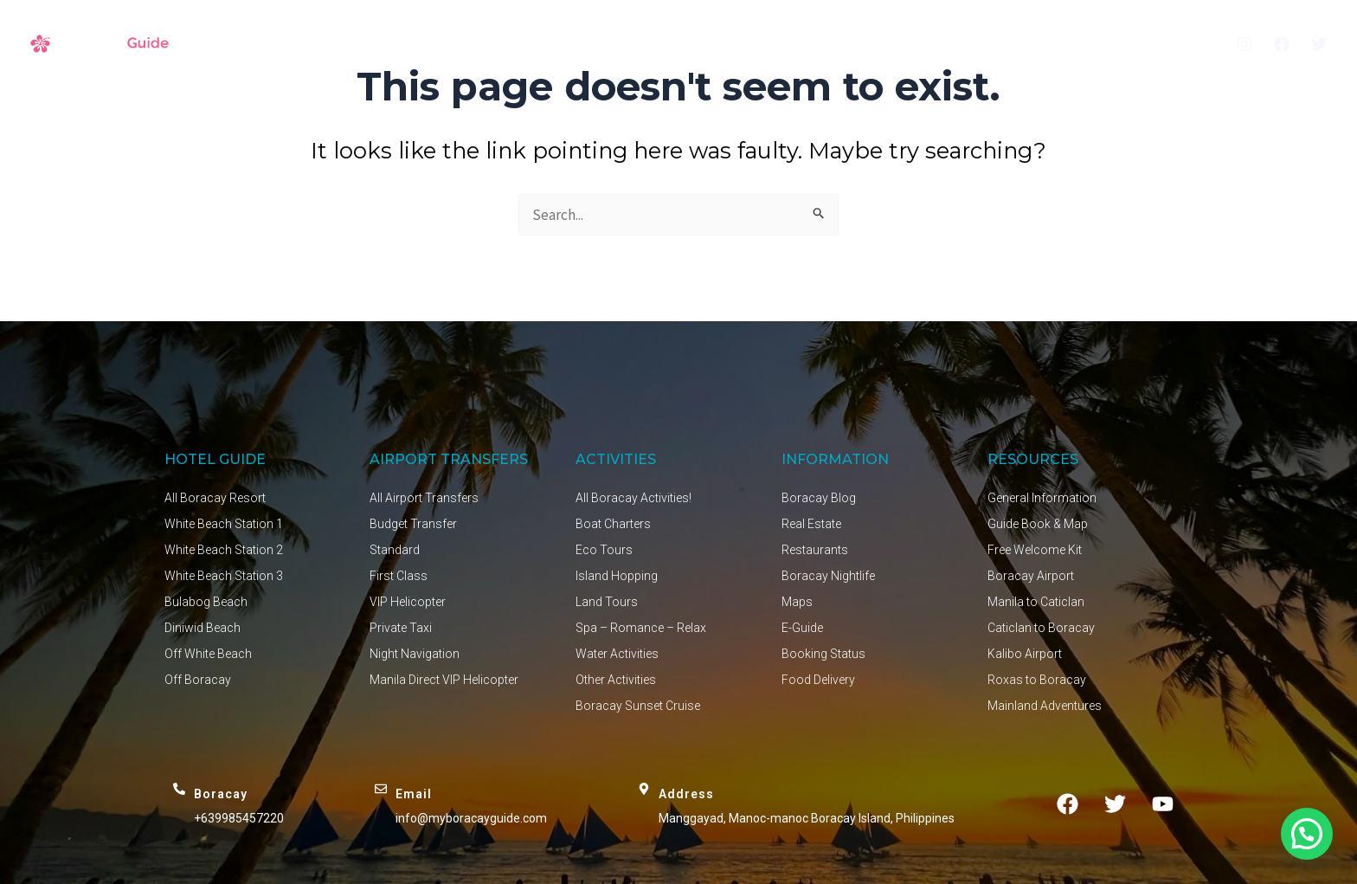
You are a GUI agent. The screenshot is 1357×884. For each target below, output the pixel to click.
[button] (1307, 834)
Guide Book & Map (1037, 524)
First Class (399, 576)
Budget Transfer (413, 524)
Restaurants (814, 550)
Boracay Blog (818, 498)
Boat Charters (613, 524)
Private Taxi (401, 628)
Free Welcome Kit (1034, 550)
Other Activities (616, 680)
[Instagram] (1244, 44)
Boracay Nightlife (828, 576)
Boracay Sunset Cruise (638, 706)
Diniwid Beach (202, 628)
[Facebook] (1281, 44)
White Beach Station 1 (223, 524)
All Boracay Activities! (633, 498)
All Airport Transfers (424, 498)
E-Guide (802, 628)
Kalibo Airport (1024, 654)
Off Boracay (197, 680)
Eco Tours (604, 550)
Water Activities (617, 654)
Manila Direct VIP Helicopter (444, 680)
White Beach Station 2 (223, 550)
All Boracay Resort (215, 498)
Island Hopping (617, 576)
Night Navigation (415, 654)
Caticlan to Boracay (1041, 628)
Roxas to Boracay (1036, 680)
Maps (797, 602)
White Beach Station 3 (223, 576)
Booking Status (823, 654)
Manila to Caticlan (1035, 602)
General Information (1042, 498)
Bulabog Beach (206, 602)
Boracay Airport (1030, 576)
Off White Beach (208, 654)
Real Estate (811, 524)
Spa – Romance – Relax (641, 628)
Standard (395, 550)
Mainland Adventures (1044, 706)
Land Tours (607, 602)
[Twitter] (1319, 44)
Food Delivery (818, 680)
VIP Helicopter (408, 602)
